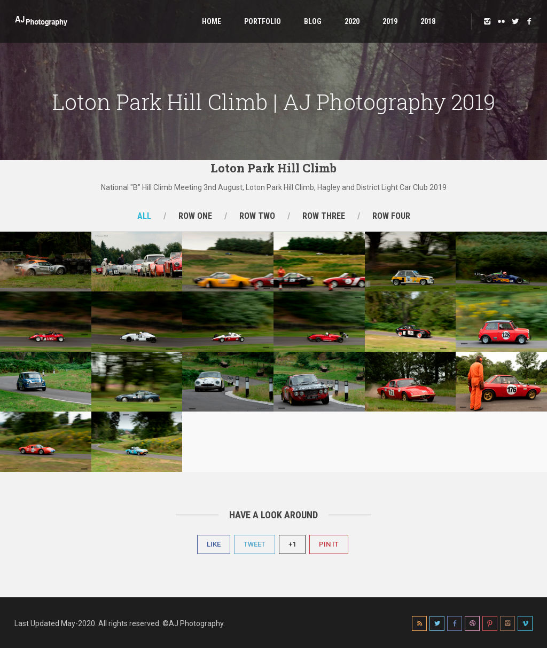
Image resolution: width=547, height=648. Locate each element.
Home (211, 21)
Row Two (257, 216)
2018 (427, 21)
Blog (313, 21)
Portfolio (262, 21)
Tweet (254, 544)
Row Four (391, 216)
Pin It (329, 544)
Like (214, 544)
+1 (292, 544)
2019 (389, 21)
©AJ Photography (192, 623)
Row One (195, 216)
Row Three (323, 216)
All (144, 216)
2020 (352, 21)
